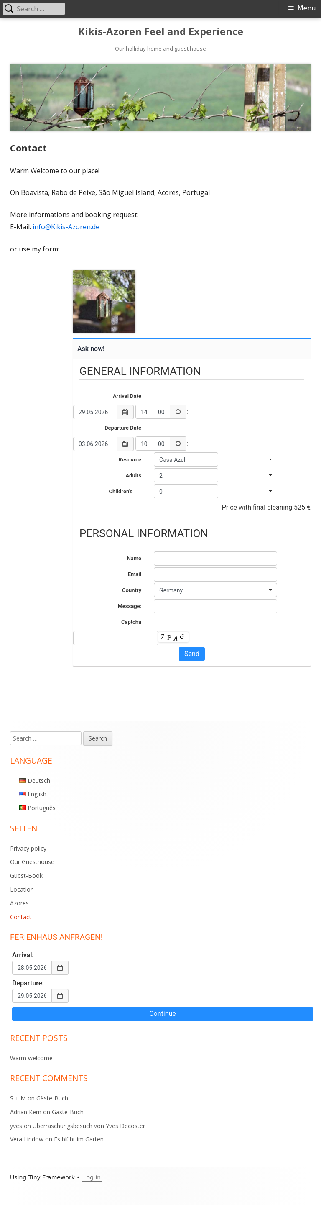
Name (134, 558)
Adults (133, 475)
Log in (92, 1177)
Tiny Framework (51, 1177)
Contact (20, 917)
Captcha (131, 622)
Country (131, 590)
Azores (19, 903)
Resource (129, 459)
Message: (129, 606)
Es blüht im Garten (79, 1139)
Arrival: (23, 955)
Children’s (125, 491)
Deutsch (39, 781)
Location (22, 889)
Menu (307, 8)
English (37, 794)
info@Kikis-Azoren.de (66, 226)
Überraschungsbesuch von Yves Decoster (89, 1126)
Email (134, 574)
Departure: (28, 983)
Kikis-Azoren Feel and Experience (160, 31)
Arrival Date (127, 396)
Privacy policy (28, 848)
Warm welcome (31, 1058)
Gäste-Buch (52, 1098)
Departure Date (122, 428)
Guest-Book (26, 875)
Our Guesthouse (32, 862)
